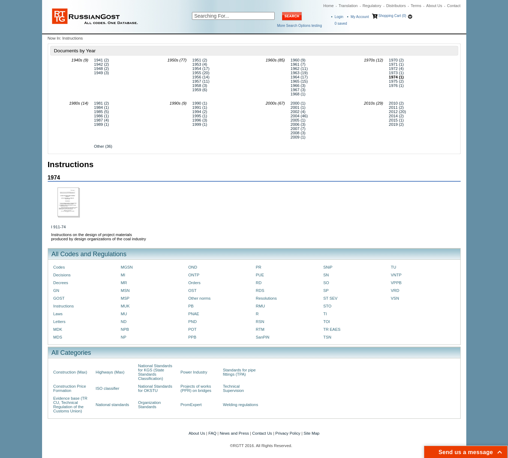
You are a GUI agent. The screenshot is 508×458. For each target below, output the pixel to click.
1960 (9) (298, 60)
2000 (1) (298, 103)
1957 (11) (201, 81)
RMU (260, 306)
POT (192, 329)
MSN (125, 290)
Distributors (396, 6)
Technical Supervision (233, 388)
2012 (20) (397, 112)
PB (191, 306)
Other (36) (103, 146)
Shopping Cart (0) (392, 16)
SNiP (328, 267)
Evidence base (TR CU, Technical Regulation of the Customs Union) (70, 404)
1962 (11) (299, 68)
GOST (59, 298)
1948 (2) (101, 68)
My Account (360, 17)
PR (259, 267)
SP (326, 290)
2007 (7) (298, 129)
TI (325, 314)
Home (328, 6)
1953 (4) (199, 64)
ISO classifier (107, 388)
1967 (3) (298, 90)
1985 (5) (101, 112)
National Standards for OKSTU (155, 388)
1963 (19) (299, 73)
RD (259, 283)
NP (124, 337)
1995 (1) (199, 116)
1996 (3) (199, 120)
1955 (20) (201, 73)
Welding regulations (240, 405)
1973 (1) (396, 73)
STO (327, 306)
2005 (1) (298, 120)
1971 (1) (396, 64)
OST (192, 290)
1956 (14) (201, 77)
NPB (125, 329)
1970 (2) (396, 60)
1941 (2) (101, 60)
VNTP (396, 275)
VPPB (396, 283)
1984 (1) (101, 107)
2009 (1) (298, 137)
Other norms (199, 298)
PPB (192, 337)
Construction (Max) (70, 372)
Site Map (312, 433)
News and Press (234, 433)
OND (192, 267)
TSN (327, 337)
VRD (395, 290)
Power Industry (194, 372)
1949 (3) (101, 73)
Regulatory (371, 6)
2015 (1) (396, 120)
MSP (125, 298)
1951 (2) (199, 60)
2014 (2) (396, 116)
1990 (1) (199, 103)
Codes (59, 267)
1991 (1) (199, 107)
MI (123, 275)
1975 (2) (396, 81)
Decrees (60, 283)
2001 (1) (298, 107)
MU (124, 314)
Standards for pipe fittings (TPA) (239, 372)
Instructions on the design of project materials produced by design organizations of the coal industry (98, 237)
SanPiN (263, 337)
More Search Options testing (299, 26)
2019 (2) (396, 124)
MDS (57, 337)
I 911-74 (58, 227)
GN (56, 290)
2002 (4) (298, 112)
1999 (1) (199, 124)
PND (192, 321)
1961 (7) (298, 64)
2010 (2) (396, 103)
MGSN (127, 267)
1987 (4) (101, 120)
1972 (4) (396, 68)
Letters (59, 321)
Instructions (63, 306)
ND (124, 321)
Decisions (62, 275)
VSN (395, 298)
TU (393, 267)
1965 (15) (299, 81)
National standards (112, 405)
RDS (260, 290)
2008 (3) (298, 133)
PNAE (193, 314)
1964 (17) (299, 77)
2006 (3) (298, 124)
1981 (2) (101, 103)
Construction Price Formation (69, 388)
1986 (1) (101, 116)
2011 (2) (396, 107)
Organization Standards (149, 404)
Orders (194, 283)
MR (124, 283)
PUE (260, 275)
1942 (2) (101, 64)
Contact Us (262, 433)
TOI (326, 321)
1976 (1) (396, 85)
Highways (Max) (110, 372)
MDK (57, 329)
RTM (260, 329)
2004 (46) (299, 116)
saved (341, 23)
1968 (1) (298, 94)
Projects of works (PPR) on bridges (196, 388)
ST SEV (330, 298)
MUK (125, 306)
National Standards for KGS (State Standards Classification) (155, 372)
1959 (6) (199, 90)
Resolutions (266, 298)
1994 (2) (199, 112)
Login (339, 17)
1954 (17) (201, 68)
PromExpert (191, 405)
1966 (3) (298, 85)
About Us (434, 6)
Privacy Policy (287, 433)
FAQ (212, 433)
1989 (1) (101, 124)
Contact (454, 6)
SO (326, 283)
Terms (416, 6)
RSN (260, 321)
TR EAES (332, 329)
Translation (348, 6)
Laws (58, 314)
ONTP (194, 275)
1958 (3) (199, 85)
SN (326, 275)
